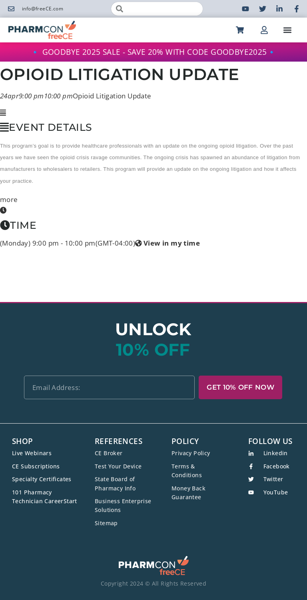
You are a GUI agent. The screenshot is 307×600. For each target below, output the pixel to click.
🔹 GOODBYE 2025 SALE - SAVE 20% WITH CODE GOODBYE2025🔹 (153, 52)
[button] (287, 29)
